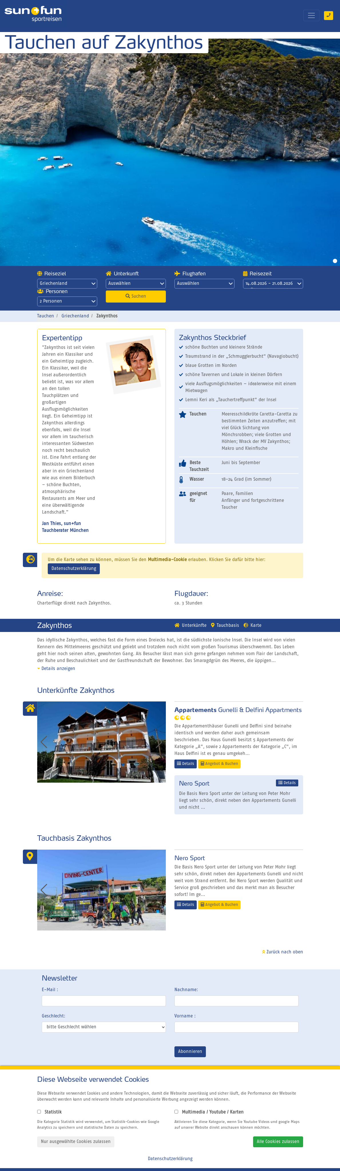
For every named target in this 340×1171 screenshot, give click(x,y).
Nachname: (186, 990)
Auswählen (136, 283)
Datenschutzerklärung (73, 568)
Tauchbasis (225, 625)
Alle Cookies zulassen (278, 1142)
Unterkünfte (190, 625)
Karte (252, 625)
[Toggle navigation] (311, 15)
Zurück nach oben (282, 952)
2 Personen (68, 301)
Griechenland (68, 283)
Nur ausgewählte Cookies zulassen (76, 1142)
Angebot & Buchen (219, 764)
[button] (159, 742)
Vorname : (185, 1016)
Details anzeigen (56, 669)
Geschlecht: (53, 1016)
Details (185, 764)
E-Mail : (50, 990)
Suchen (136, 296)
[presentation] (85, 1053)
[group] (101, 741)
